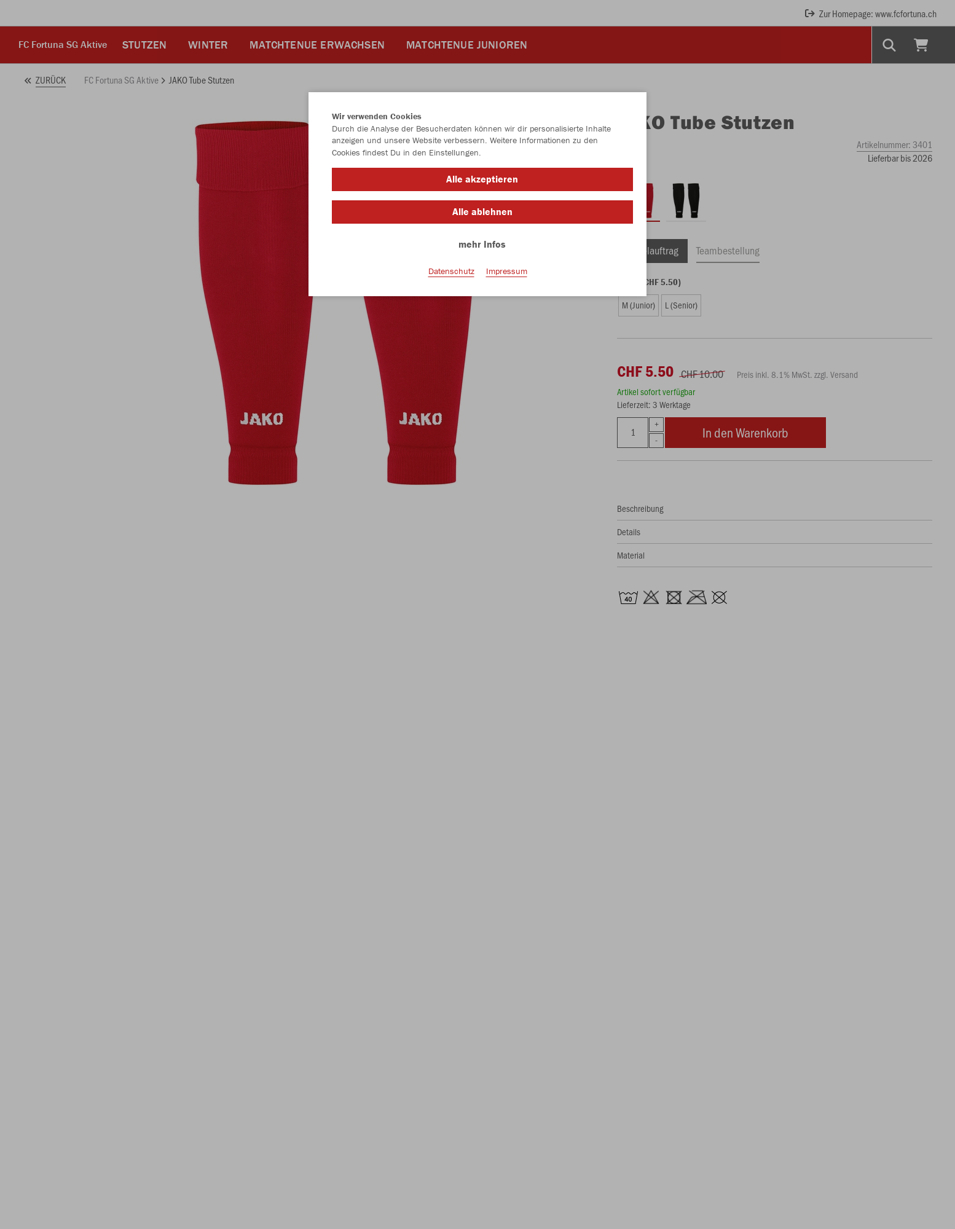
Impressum (506, 271)
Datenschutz (451, 271)
